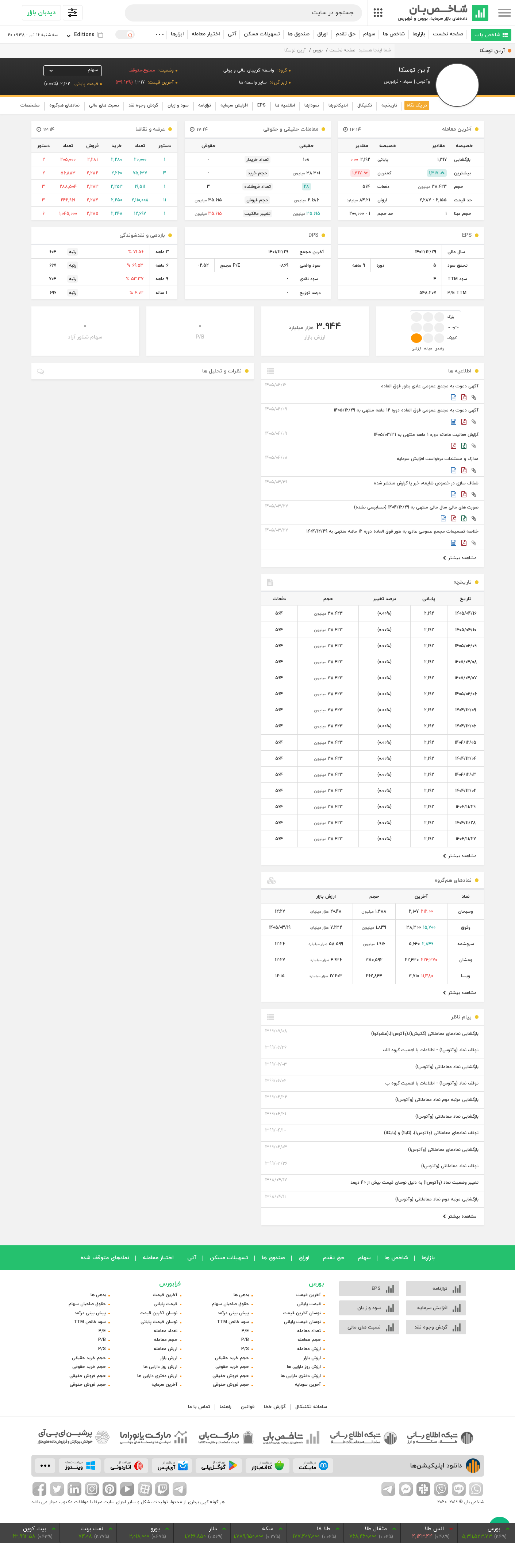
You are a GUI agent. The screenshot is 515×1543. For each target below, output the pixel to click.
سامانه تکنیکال (311, 1407)
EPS (261, 105)
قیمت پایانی (309, 1304)
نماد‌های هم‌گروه (64, 105)
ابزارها (177, 33)
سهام (369, 33)
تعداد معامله (309, 1331)
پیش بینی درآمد (233, 1313)
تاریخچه (389, 105)
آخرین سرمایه (308, 1384)
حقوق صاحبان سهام (230, 1304)
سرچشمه (465, 944)
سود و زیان (178, 105)
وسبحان (465, 911)
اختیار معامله (206, 33)
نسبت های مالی (104, 105)
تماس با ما (199, 1407)
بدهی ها (241, 1295)
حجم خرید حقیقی (232, 1358)
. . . (159, 33)
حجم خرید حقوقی (232, 1366)
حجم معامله (309, 1339)
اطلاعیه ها (285, 105)
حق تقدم (345, 33)
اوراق (322, 33)
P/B (245, 1339)
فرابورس (170, 1283)
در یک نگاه (417, 105)
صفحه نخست (448, 33)
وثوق (465, 927)
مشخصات (30, 105)
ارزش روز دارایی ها (304, 1366)
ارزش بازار (312, 1358)
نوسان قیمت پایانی (302, 1322)
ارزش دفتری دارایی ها (301, 1376)
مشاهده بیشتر (460, 558)
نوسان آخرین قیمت (302, 1313)
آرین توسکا (295, 50)
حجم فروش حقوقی (231, 1384)
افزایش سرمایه (234, 105)
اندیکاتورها (338, 105)
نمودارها (311, 105)
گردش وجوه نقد (143, 105)
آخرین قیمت (308, 1295)
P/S (245, 1349)
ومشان (465, 960)
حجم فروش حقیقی (230, 1376)
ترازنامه (204, 105)
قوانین (247, 1407)
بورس (318, 50)
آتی (232, 33)
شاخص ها (394, 33)
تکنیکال (364, 105)
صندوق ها (299, 33)
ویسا (465, 976)
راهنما (225, 1407)
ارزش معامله (309, 1349)
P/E (245, 1331)
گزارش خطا (275, 1407)
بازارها (418, 33)
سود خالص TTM (233, 1322)
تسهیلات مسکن (262, 33)
